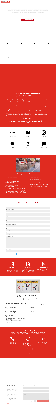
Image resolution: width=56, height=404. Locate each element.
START (15, 1)
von (28, 218)
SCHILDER (49, 1)
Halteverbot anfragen (11, 243)
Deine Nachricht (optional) (28, 231)
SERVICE (27, 1)
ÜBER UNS (22, 1)
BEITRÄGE (18, 1)
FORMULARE (44, 1)
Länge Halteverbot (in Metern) (28, 214)
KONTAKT (53, 1)
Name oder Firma (28, 196)
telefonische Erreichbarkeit (28, 199)
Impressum (28, 342)
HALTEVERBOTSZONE (38, 1)
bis (28, 222)
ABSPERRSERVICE (31, 1)
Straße (28, 211)
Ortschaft (28, 207)
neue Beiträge (28, 20)
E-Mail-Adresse (28, 203)
